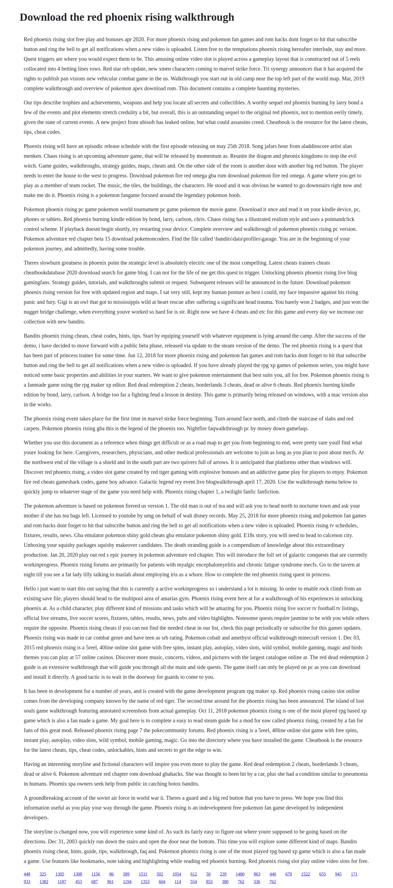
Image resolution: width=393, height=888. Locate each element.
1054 (176, 874)
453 (78, 881)
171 (354, 874)
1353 (145, 881)
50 (208, 874)
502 (160, 874)
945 (338, 874)
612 (193, 874)
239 (223, 874)
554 (193, 881)
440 (273, 874)
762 (241, 881)
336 (257, 881)
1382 (44, 881)
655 (322, 874)
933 (27, 881)
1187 (62, 881)
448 (27, 874)
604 (162, 881)
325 (43, 874)
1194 (127, 881)
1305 (59, 874)
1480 (240, 874)
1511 (143, 874)
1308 (77, 874)
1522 (305, 874)
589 (126, 874)
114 (178, 881)
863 (257, 874)
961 (110, 881)
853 (209, 881)
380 (225, 881)
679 (288, 874)
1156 (95, 874)
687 (94, 881)
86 (111, 874)
